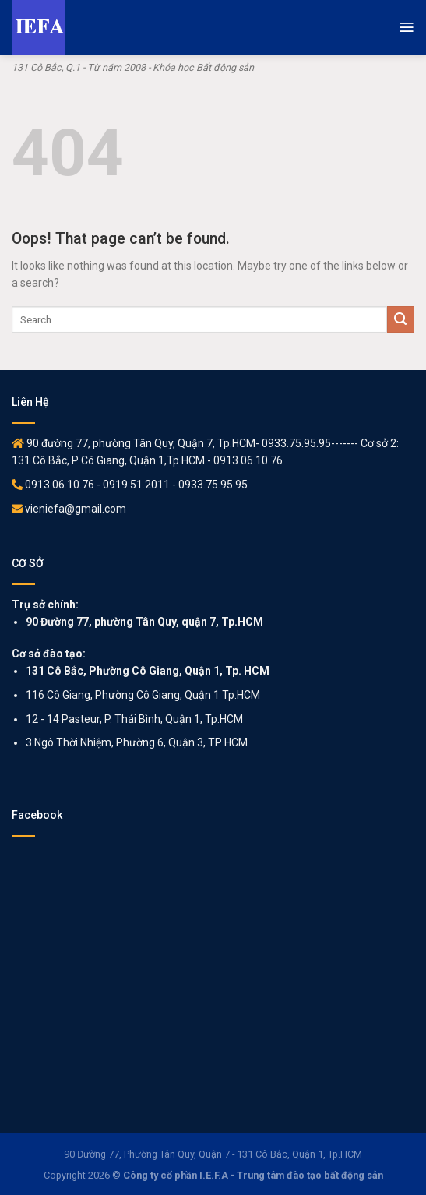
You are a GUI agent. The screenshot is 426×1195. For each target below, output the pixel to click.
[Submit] (400, 319)
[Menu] (406, 27)
